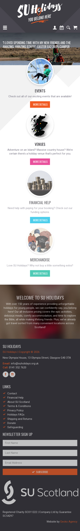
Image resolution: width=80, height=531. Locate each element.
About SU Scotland (18, 402)
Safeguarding (15, 427)
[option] (40, 49)
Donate (11, 423)
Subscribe (40, 472)
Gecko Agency (68, 521)
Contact (12, 393)
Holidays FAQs (15, 414)
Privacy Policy (15, 410)
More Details (39, 104)
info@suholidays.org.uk (24, 363)
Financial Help (15, 397)
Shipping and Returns (19, 419)
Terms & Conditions (19, 406)
